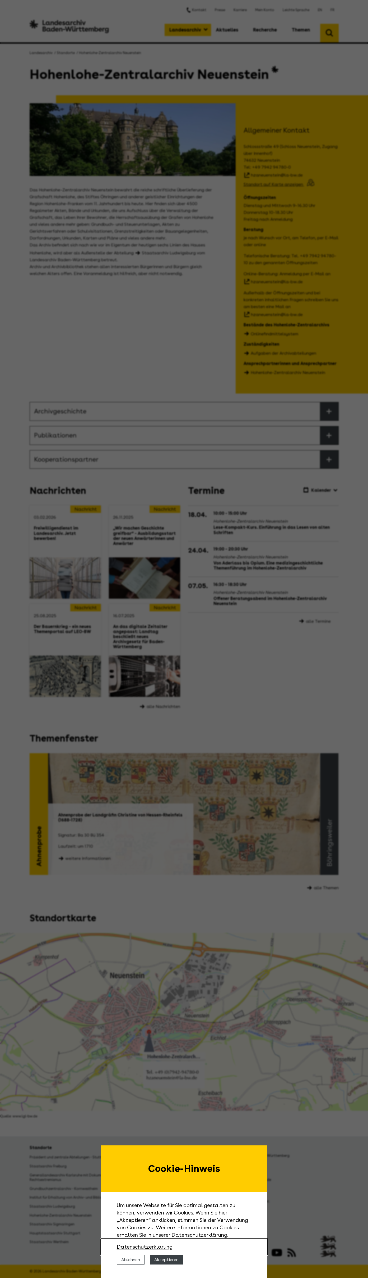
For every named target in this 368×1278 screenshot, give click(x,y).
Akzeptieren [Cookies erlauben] (166, 1259)
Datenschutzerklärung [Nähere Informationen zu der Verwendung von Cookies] (145, 1247)
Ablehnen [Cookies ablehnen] (130, 1259)
